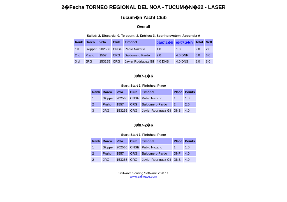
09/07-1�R (165, 42)
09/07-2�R (184, 42)
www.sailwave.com (143, 176)
